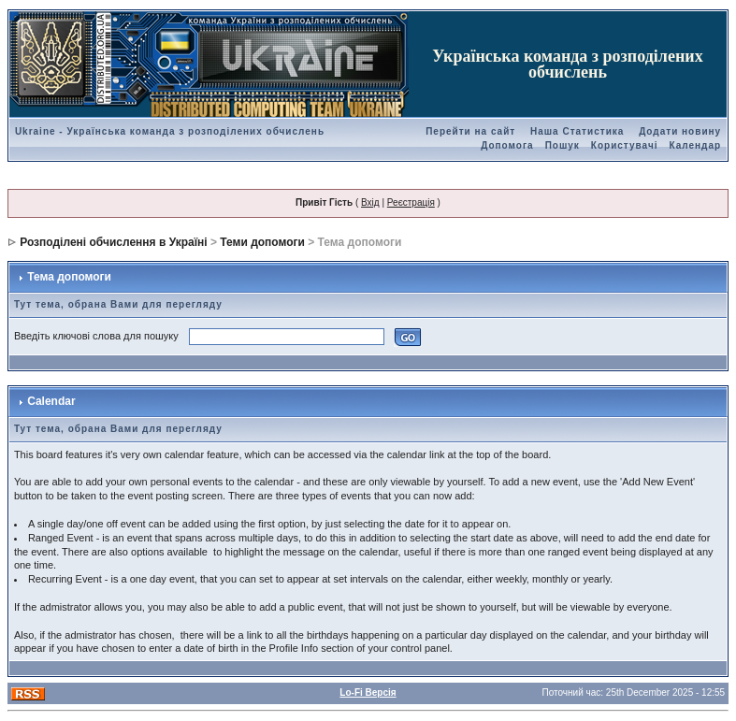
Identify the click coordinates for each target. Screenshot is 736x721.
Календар (695, 145)
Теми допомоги (262, 242)
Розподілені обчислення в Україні (113, 242)
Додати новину (680, 131)
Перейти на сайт (470, 131)
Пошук (562, 145)
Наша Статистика (577, 131)
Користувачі (624, 145)
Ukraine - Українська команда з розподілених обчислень (170, 131)
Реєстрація (411, 202)
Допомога (507, 145)
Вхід (370, 202)
